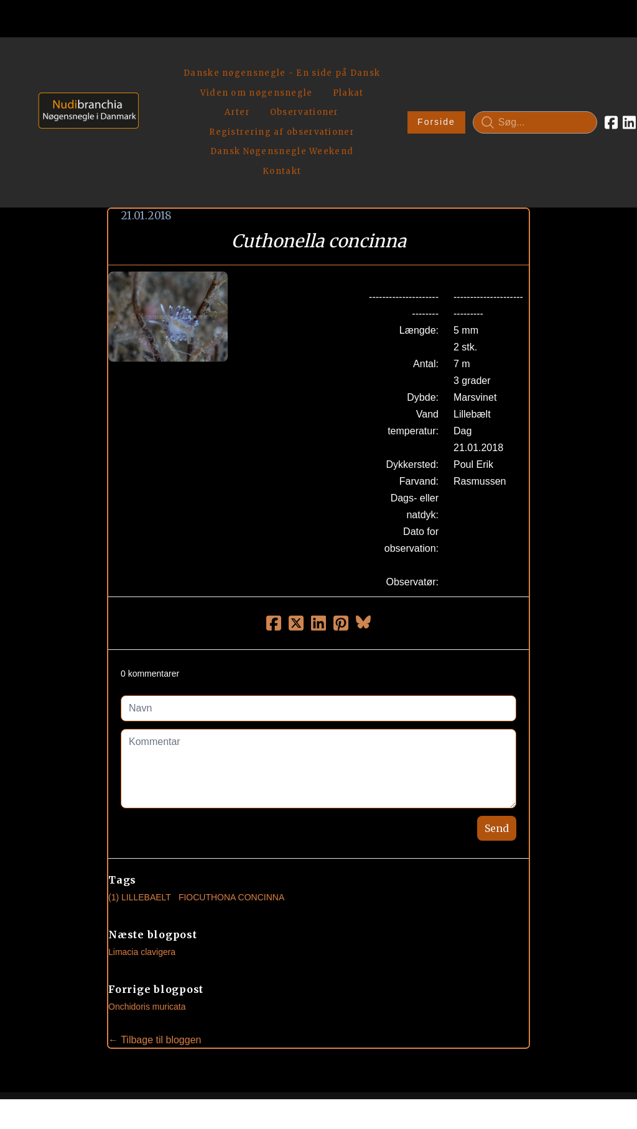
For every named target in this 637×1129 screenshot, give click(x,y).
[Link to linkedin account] (580, 78)
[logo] (84, 77)
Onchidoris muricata (147, 919)
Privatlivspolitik (437, 1076)
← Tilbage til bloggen (154, 952)
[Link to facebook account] (562, 78)
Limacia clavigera (141, 864)
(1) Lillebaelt (139, 810)
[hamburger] (154, 61)
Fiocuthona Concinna (231, 810)
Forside (388, 78)
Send (497, 740)
